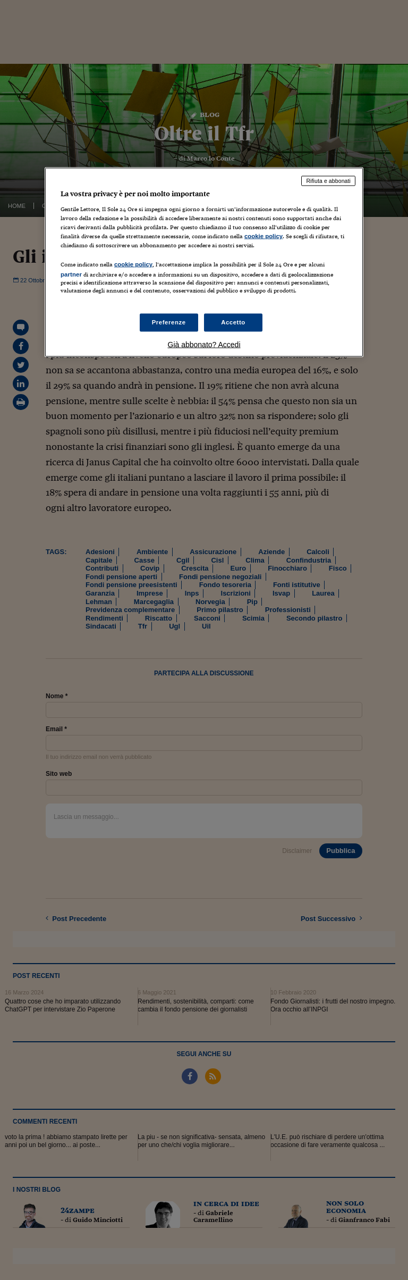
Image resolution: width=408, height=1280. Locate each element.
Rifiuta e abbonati (328, 181)
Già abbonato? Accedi (204, 344)
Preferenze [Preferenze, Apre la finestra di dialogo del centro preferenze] (169, 322)
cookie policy (263, 235)
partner (71, 274)
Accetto (233, 322)
